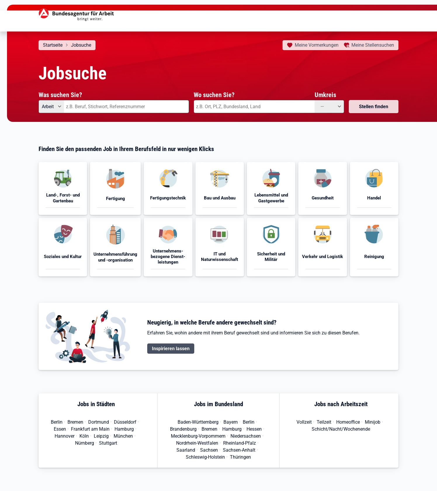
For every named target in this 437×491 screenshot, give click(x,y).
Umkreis (325, 95)
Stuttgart (108, 443)
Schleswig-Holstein (205, 457)
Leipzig (101, 436)
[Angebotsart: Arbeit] (51, 106)
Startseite (53, 45)
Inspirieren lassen (171, 348)
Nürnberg (84, 443)
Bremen (75, 422)
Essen (60, 429)
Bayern (230, 422)
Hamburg (124, 429)
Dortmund (98, 422)
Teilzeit (324, 422)
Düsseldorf (125, 422)
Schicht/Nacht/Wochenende (341, 429)
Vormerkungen (317, 45)
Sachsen (209, 450)
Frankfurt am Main (90, 429)
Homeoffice (348, 422)
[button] (63, 188)
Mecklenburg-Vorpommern (198, 436)
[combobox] (126, 106)
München (123, 436)
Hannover (64, 436)
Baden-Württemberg (198, 422)
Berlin (57, 422)
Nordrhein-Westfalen (197, 443)
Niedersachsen (245, 436)
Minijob (372, 422)
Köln (84, 436)
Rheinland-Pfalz (239, 443)
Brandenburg (183, 429)
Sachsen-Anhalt (239, 450)
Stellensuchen (372, 45)
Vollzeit (304, 422)
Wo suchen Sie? (214, 95)
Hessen (254, 429)
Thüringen (240, 457)
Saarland (185, 450)
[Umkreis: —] (329, 106)
